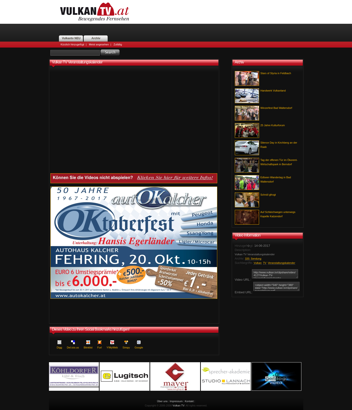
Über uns (162, 401)
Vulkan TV (178, 405)
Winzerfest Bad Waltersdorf (276, 107)
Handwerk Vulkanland (273, 90)
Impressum (176, 401)
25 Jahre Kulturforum (272, 125)
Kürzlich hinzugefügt (72, 44)
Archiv (96, 38)
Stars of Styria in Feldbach (275, 73)
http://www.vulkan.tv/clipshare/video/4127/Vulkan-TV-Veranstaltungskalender (275, 273)
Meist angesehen (99, 44)
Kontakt (189, 401)
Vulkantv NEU (71, 38)
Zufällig (118, 44)
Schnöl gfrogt (268, 194)
